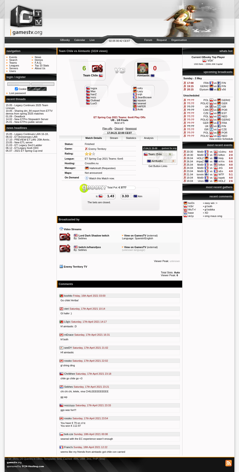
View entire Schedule (221, 139)
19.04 (190, 177)
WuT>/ (192, 209)
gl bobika (210, 209)
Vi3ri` (210, 60)
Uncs (201, 181)
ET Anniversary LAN (25, 136)
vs (211, 151)
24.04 (190, 168)
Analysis (148, 138)
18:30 (190, 155)
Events (13, 57)
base (191, 212)
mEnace (68, 334)
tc (99, 196)
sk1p (191, 216)
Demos (39, 60)
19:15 (190, 86)
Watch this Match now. (102, 178)
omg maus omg (213, 216)
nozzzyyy (69, 405)
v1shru (222, 151)
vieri (66, 308)
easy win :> (211, 203)
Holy (221, 158)
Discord (119, 128)
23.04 (190, 171)
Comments (66, 284)
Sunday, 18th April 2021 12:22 (90, 447)
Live (92, 40)
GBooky (65, 40)
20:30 (190, 151)
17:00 (190, 83)
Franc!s (68, 447)
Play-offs (107, 128)
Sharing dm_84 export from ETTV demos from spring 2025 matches (29, 112)
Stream (114, 138)
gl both (208, 206)
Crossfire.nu (92, 163)
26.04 (190, 161)
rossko (68, 360)
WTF (221, 174)
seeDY (68, 347)
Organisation (179, 40)
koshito (68, 295)
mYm (222, 161)
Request (162, 40)
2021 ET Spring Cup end (28, 150)
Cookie (22, 89)
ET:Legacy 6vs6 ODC (26, 148)
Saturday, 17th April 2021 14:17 (89, 321)
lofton (222, 155)
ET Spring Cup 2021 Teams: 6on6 (104, 158)
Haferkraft (93, 168)
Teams (13, 62)
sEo (221, 171)
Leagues (14, 65)
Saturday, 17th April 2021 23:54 (90, 418)
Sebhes (82, 238)
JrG (221, 168)
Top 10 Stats (42, 65)
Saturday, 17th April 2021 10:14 (87, 308)
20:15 (190, 89)
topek (222, 177)
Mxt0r (200, 151)
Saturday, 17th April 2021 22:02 (90, 360)
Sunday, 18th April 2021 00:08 (91, 434)
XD (206, 212)
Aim (137, 196)
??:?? (190, 100)
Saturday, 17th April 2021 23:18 (93, 373)
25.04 (190, 164)
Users (12, 71)
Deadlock (19, 116)
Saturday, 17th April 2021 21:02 (90, 347)
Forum (148, 40)
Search (13, 60)
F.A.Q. (38, 62)
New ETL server (23, 142)
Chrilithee (69, 373)
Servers (13, 68)
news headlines (16, 128)
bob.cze (68, 434)
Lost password (17, 93)
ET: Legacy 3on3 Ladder (28, 145)
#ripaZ (200, 161)
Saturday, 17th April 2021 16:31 (92, 334)
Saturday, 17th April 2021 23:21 (91, 386)
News (38, 57)
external (152, 235)
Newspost (131, 128)
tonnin (200, 174)
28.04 (190, 158)
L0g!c (67, 321)
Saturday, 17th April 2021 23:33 (93, 405)
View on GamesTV (135, 235)
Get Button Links (157, 166)
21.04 (190, 174)
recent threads (16, 99)
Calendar (79, 40)
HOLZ (200, 158)
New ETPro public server (28, 122)
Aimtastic (146, 75)
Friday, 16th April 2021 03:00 (89, 295)
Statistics (131, 138)
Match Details (94, 138)
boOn (191, 203)
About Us (40, 68)
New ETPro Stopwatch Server (31, 119)
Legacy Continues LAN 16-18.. (31, 134)
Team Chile (93, 75)
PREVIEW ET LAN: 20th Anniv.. (32, 139)
